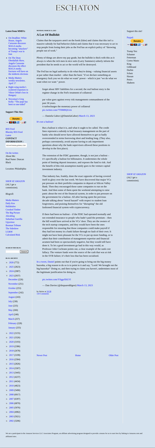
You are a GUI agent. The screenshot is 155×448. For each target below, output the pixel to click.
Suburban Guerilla (14, 219)
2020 (11, 342)
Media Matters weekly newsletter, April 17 (16, 80)
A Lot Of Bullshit (48, 34)
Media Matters (12, 200)
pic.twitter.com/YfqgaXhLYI (56, 279)
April (11, 314)
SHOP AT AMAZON (15, 181)
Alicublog (10, 216)
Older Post (113, 355)
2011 (11, 381)
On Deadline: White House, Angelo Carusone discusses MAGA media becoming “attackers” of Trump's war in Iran (18, 46)
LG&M (9, 231)
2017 (11, 355)
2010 (11, 385)
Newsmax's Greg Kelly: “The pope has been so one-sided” (18, 102)
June (10, 306)
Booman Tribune (13, 225)
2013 (11, 372)
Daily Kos (10, 203)
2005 (11, 407)
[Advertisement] (77, 20)
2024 (11, 271)
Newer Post (42, 355)
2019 (11, 346)
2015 (11, 364)
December (13, 279)
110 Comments (43, 294)
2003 (11, 416)
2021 (11, 337)
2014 (11, 368)
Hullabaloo (11, 206)
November (13, 284)
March (11, 319)
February (12, 323)
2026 (11, 262)
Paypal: (130, 37)
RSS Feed (10, 129)
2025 (11, 267)
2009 (11, 390)
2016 (11, 359)
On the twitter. (12, 153)
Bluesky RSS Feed (14, 132)
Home (78, 355)
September (13, 292)
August (11, 297)
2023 (11, 275)
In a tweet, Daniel (45, 261)
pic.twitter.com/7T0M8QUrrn (57, 109)
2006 (11, 403)
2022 (11, 333)
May (10, 310)
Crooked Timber (13, 209)
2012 (11, 377)
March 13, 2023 (87, 115)
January (12, 327)
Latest (8, 135)
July (10, 301)
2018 (11, 350)
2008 (11, 394)
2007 (11, 399)
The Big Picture (13, 212)
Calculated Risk (13, 235)
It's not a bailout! (45, 121)
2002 (11, 421)
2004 (11, 412)
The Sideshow (12, 228)
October (12, 288)
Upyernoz (10, 222)
